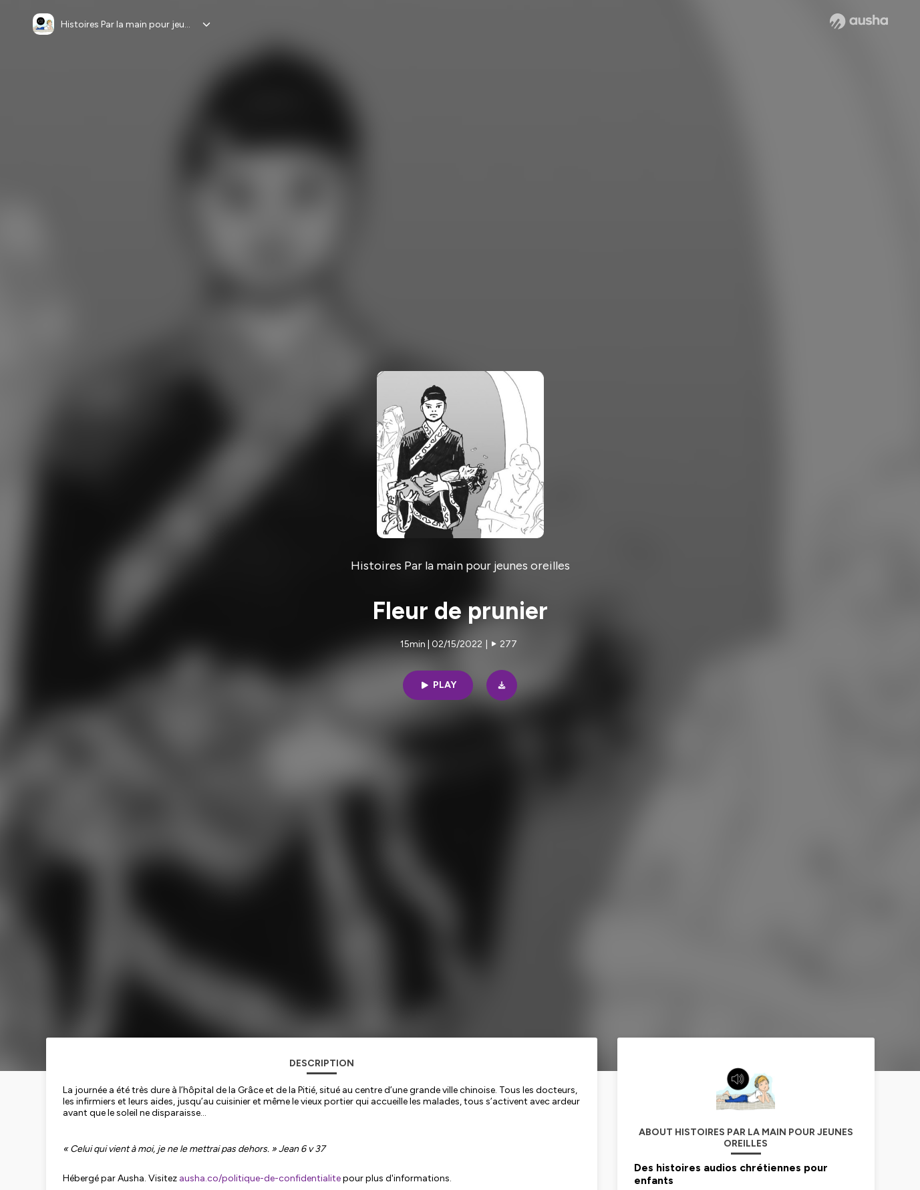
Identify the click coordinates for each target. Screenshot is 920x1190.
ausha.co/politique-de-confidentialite (260, 1178)
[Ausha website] (859, 21)
